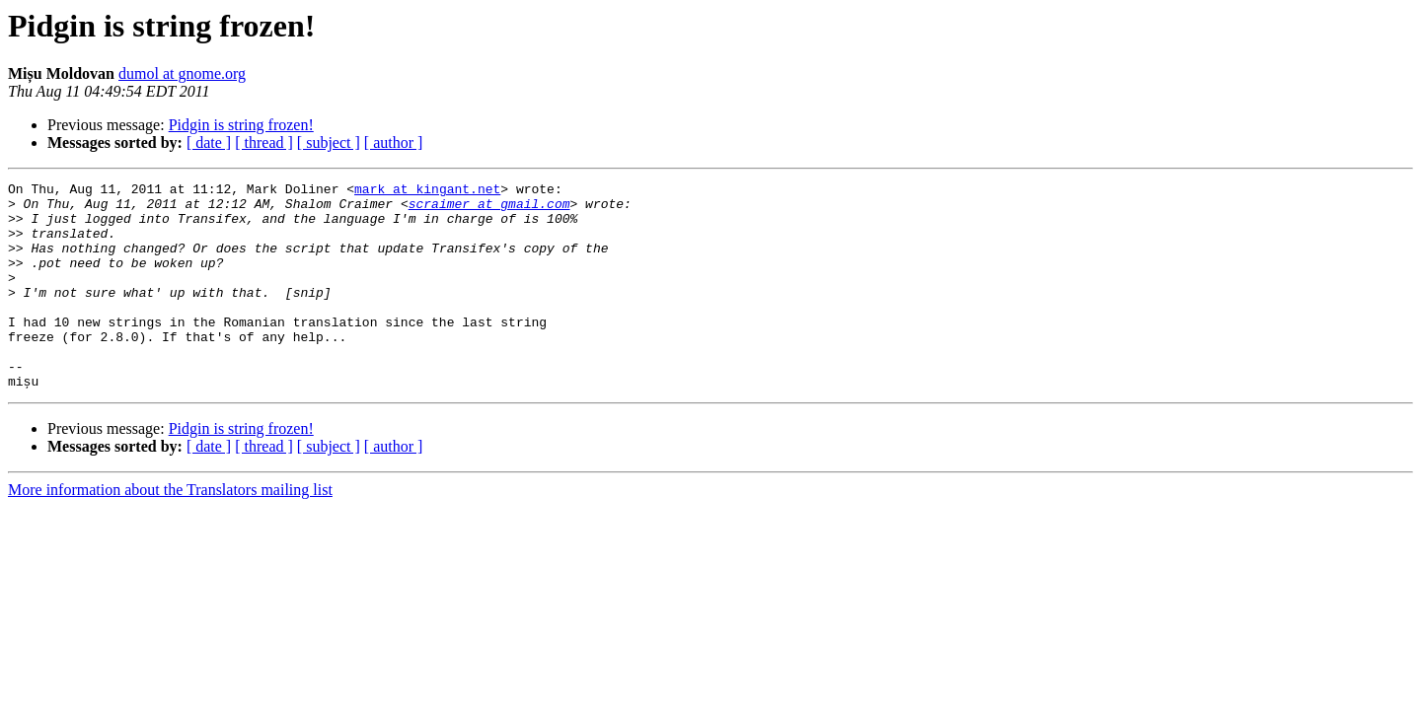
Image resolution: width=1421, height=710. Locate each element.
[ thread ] (264, 142)
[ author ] (393, 142)
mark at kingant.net (427, 191)
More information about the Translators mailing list (170, 531)
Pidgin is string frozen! (241, 124)
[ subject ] (328, 142)
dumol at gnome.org (182, 73)
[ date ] (209, 142)
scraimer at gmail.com (489, 209)
